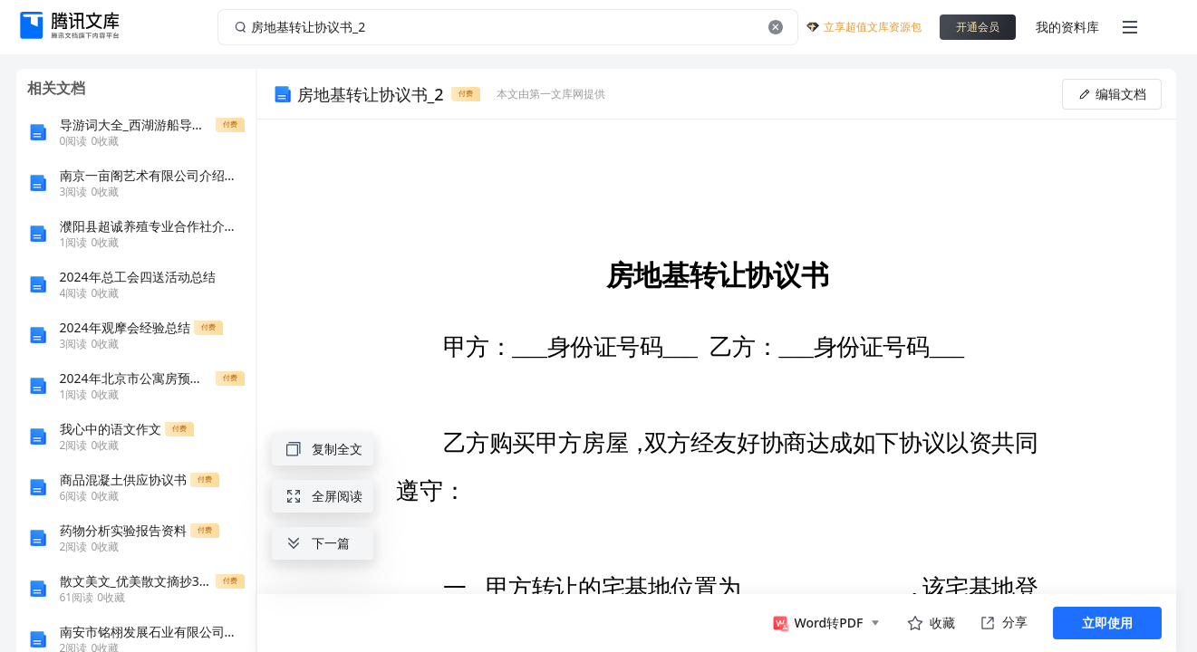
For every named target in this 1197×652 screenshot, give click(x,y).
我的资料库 (1067, 26)
